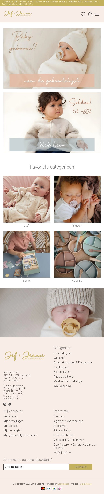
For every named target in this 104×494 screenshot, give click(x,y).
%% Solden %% (63, 386)
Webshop (59, 357)
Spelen (27, 280)
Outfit (27, 225)
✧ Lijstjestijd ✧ (62, 452)
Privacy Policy (62, 430)
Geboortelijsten (63, 353)
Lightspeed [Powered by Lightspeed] (63, 484)
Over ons (59, 416)
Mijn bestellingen (13, 421)
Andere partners (63, 376)
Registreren (10, 416)
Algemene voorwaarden (68, 421)
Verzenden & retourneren (69, 440)
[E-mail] (36, 467)
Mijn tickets (10, 425)
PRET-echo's (61, 367)
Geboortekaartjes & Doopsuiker (73, 362)
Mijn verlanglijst (12, 430)
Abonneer (81, 466)
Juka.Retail (86, 484)
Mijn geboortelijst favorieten (20, 435)
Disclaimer (60, 425)
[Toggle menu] (97, 14)
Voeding (77, 280)
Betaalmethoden (64, 435)
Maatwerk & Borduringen (69, 381)
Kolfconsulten (62, 372)
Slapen (77, 225)
